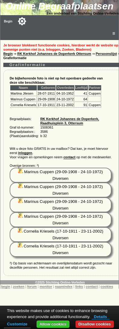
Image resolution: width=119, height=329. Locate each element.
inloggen (25, 153)
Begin (8, 21)
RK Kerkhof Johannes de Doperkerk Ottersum (54, 53)
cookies (107, 286)
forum (32, 286)
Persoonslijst (106, 53)
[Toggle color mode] (22, 21)
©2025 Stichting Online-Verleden (60, 282)
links (79, 286)
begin (5, 286)
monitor (46, 286)
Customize (17, 324)
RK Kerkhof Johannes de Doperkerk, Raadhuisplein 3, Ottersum (69, 121)
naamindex (63, 286)
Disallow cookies (95, 324)
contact (69, 157)
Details (100, 316)
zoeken (18, 286)
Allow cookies (53, 324)
